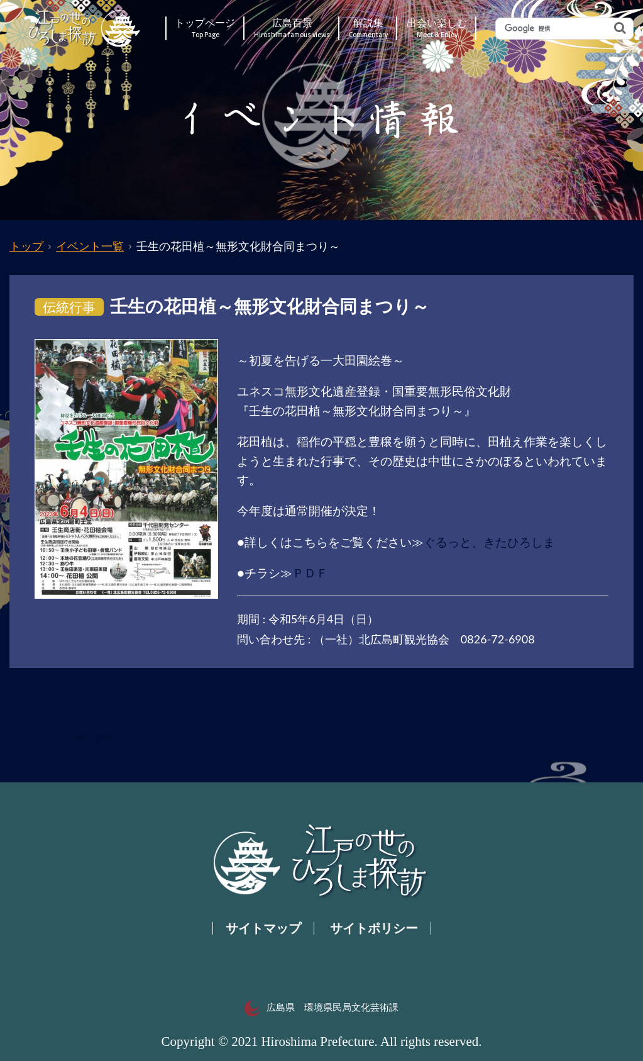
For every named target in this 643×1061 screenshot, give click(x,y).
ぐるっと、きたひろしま (489, 542)
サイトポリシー (374, 928)
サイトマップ (263, 928)
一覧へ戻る (91, 738)
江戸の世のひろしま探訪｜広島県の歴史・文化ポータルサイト (85, 28)
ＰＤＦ (310, 572)
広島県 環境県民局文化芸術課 (321, 1008)
